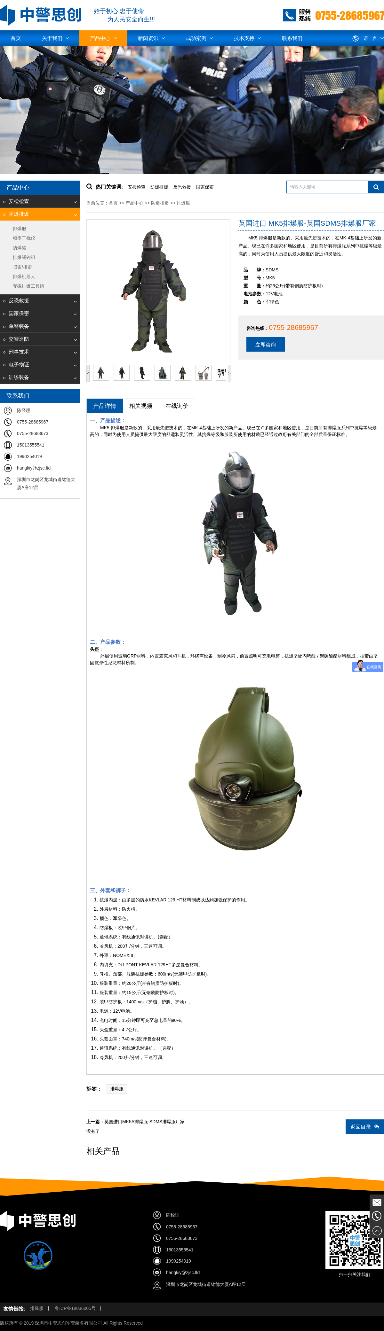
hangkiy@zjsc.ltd (34, 468)
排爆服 (19, 228)
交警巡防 (16, 339)
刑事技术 (16, 351)
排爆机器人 (24, 276)
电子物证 (16, 364)
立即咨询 (265, 344)
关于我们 (55, 38)
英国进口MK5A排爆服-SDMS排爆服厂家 (144, 1121)
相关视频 (140, 406)
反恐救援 (16, 300)
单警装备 (16, 326)
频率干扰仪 (24, 238)
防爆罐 (19, 247)
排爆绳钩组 (24, 257)
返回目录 (364, 1127)
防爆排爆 (16, 214)
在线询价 (176, 406)
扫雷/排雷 (22, 266)
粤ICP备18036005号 (75, 1308)
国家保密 (16, 313)
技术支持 (247, 38)
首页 (16, 38)
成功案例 (199, 38)
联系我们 (292, 38)
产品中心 (103, 38)
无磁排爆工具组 (28, 286)
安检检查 (16, 201)
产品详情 (104, 406)
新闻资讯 (151, 38)
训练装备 (16, 377)
